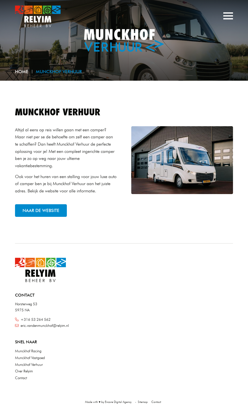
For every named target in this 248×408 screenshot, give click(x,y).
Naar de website (41, 210)
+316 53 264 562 (33, 319)
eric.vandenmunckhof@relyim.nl (42, 325)
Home (21, 71)
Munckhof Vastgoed (30, 358)
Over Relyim (24, 371)
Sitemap (143, 402)
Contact (21, 378)
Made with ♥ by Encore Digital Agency (108, 402)
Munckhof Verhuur (29, 364)
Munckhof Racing (28, 351)
